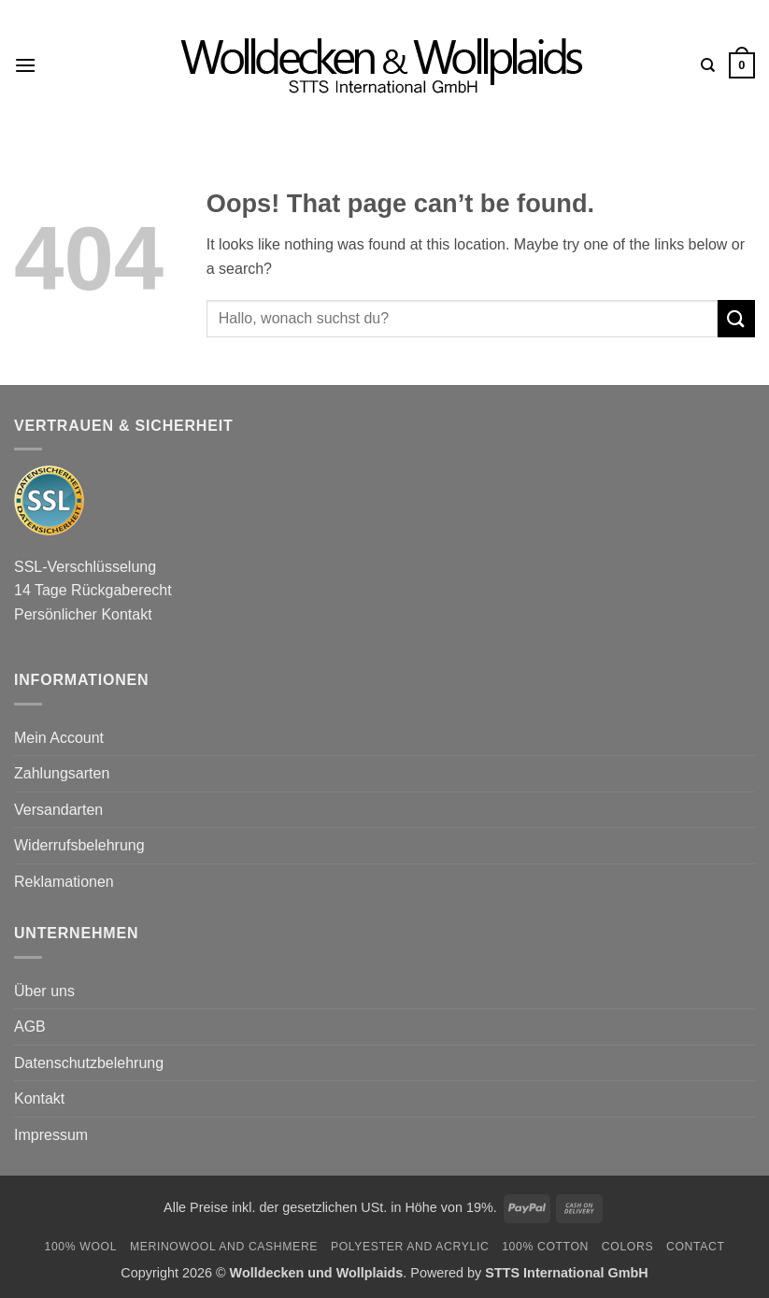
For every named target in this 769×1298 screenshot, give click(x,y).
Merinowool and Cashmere (224, 1246)
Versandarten (58, 810)
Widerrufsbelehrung (79, 845)
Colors (627, 1246)
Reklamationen (64, 882)
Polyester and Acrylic (410, 1246)
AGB (30, 1026)
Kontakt (39, 1098)
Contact (695, 1246)
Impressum (51, 1135)
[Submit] (736, 318)
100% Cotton (545, 1246)
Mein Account (59, 738)
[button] (25, 65)
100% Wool (80, 1246)
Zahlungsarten (61, 773)
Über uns (44, 991)
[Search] (708, 65)
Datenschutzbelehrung (89, 1063)
